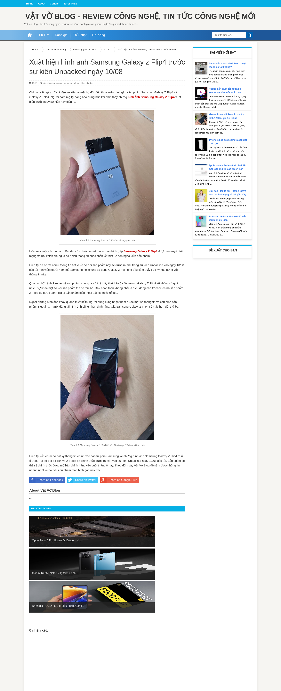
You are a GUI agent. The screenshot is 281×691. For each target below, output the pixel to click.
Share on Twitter (81, 492)
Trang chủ (108, 669)
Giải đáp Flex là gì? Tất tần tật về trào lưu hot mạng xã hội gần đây (228, 210)
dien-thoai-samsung (52, 95)
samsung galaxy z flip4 (74, 95)
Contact (54, 3)
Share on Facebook (46, 492)
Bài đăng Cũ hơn (175, 669)
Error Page (70, 3)
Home (29, 3)
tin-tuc (90, 95)
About (41, 3)
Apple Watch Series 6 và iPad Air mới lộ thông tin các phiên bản (226, 181)
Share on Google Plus (118, 492)
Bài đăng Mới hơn (39, 669)
